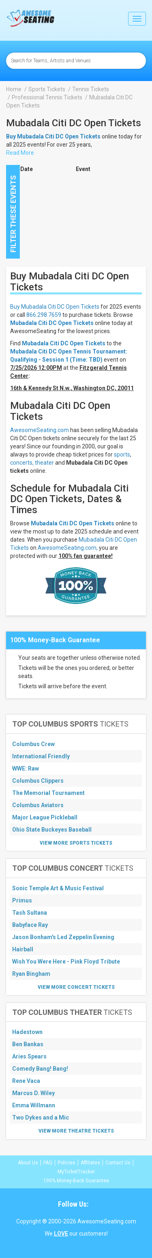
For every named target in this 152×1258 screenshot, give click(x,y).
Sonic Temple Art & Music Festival (58, 888)
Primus (22, 900)
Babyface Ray (30, 925)
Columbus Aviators (38, 805)
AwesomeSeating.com (39, 430)
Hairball (22, 949)
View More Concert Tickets (76, 987)
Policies (66, 1163)
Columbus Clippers (38, 780)
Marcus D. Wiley (33, 1093)
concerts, (22, 462)
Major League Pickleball (44, 817)
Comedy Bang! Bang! (40, 1068)
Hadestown (27, 1032)
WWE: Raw (25, 768)
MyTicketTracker (76, 1172)
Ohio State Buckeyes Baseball (52, 829)
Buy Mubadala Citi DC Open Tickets (54, 306)
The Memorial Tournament (48, 793)
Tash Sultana (29, 912)
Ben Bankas (27, 1044)
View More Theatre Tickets (76, 1131)
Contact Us (118, 1163)
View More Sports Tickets (76, 843)
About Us (28, 1163)
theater (44, 462)
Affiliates (90, 1163)
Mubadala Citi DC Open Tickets (52, 323)
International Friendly (41, 756)
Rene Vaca (26, 1081)
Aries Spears (29, 1056)
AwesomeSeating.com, (68, 547)
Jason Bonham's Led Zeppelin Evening (63, 937)
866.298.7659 (43, 315)
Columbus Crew (33, 744)
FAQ (47, 1163)
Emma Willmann (33, 1105)
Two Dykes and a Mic (40, 1117)
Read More (20, 152)
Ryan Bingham (31, 973)
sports (122, 454)
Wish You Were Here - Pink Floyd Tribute (66, 961)
